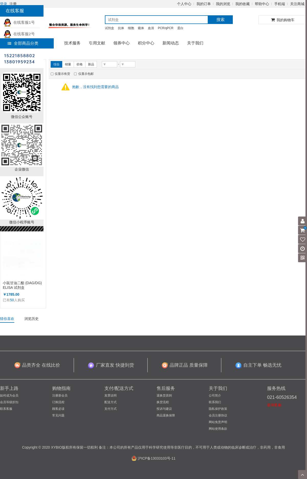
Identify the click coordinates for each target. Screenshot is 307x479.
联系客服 (6, 409)
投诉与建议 (164, 409)
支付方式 (110, 409)
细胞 (131, 28)
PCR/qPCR (165, 28)
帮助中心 (262, 4)
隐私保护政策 (218, 409)
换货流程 (163, 402)
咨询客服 (274, 405)
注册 (13, 4)
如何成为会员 (9, 395)
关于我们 (195, 43)
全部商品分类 (23, 43)
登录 (3, 4)
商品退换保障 (166, 415)
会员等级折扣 (9, 402)
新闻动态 (170, 43)
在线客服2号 (19, 34)
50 (12, 300)
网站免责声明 (218, 422)
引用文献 (97, 43)
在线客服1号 (19, 22)
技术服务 (72, 43)
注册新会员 (60, 395)
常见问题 (58, 415)
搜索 (220, 19)
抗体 (121, 28)
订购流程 (58, 402)
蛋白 (180, 28)
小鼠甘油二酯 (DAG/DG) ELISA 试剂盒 (22, 285)
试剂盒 (109, 28)
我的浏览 (223, 4)
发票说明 (110, 395)
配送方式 (110, 402)
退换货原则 (164, 395)
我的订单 (203, 4)
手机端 (279, 4)
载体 (141, 28)
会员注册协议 (218, 415)
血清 (151, 28)
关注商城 (297, 4)
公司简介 (215, 395)
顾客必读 (58, 409)
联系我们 (215, 402)
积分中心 (146, 43)
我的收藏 (242, 4)
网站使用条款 (218, 428)
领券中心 (121, 43)
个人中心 (184, 4)
